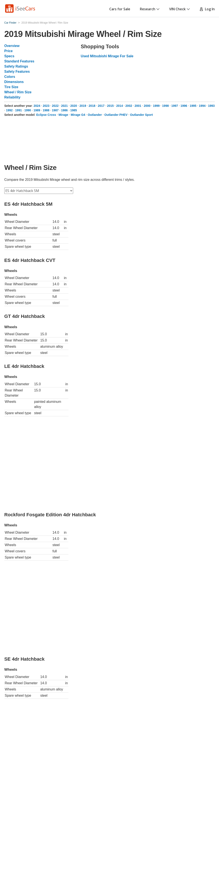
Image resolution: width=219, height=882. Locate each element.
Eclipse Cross (46, 114)
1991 (18, 110)
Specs (9, 56)
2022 (55, 105)
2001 (138, 105)
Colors (9, 77)
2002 (128, 105)
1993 (211, 105)
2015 (110, 105)
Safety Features (17, 71)
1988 (46, 110)
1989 (37, 110)
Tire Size (11, 87)
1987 (55, 110)
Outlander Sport (141, 114)
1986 (64, 110)
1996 (184, 105)
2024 (37, 105)
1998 (165, 105)
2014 (119, 105)
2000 (147, 105)
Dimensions (14, 82)
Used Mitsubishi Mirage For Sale (107, 56)
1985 (73, 110)
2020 (73, 105)
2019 (83, 105)
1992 (9, 110)
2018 (92, 105)
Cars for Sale (119, 9)
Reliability (12, 97)
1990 (27, 110)
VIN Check (179, 9)
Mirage (63, 114)
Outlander (95, 114)
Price (8, 51)
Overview (11, 46)
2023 (46, 105)
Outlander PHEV (115, 114)
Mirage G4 (78, 114)
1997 (174, 105)
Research (150, 9)
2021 (64, 105)
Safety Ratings (16, 66)
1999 (156, 105)
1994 (202, 105)
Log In (207, 9)
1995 (193, 105)
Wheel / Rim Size (17, 92)
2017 (101, 105)
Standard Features (19, 61)
